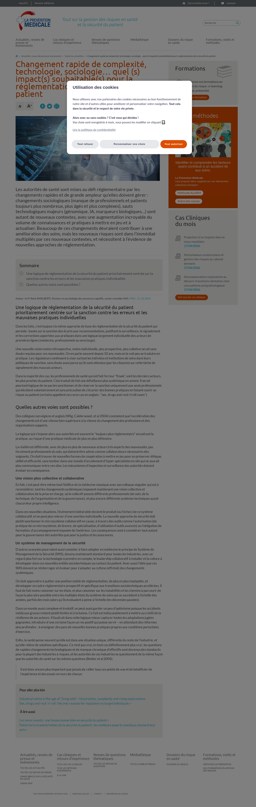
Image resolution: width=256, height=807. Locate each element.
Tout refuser (85, 144)
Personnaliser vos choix (129, 144)
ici (163, 122)
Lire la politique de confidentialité (94, 130)
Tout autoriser (173, 144)
